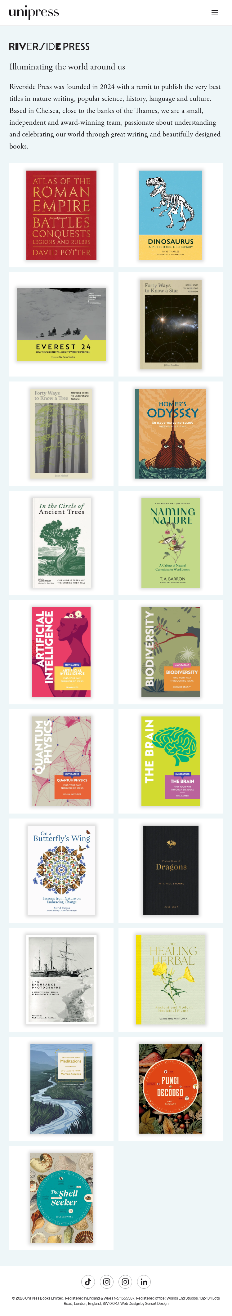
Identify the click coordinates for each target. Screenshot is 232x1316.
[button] (215, 13)
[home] (34, 12)
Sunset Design (156, 1304)
